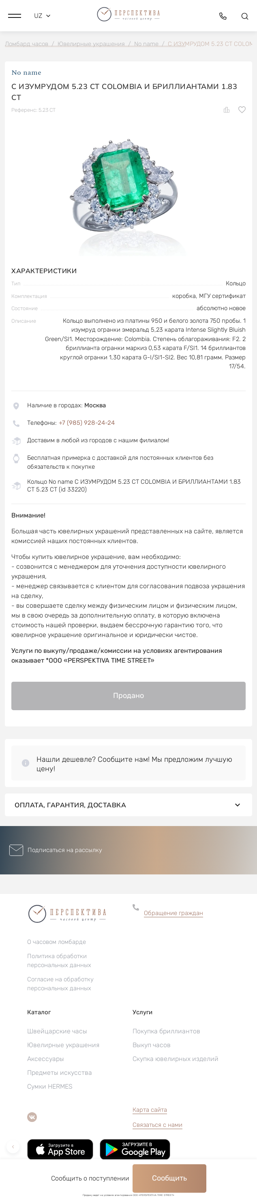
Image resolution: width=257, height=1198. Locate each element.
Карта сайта (150, 1109)
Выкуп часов (152, 1045)
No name (26, 72)
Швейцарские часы (57, 1031)
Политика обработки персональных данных (59, 960)
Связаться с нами (157, 1124)
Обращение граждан (173, 913)
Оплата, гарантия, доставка (128, 805)
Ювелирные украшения (63, 1045)
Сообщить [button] (169, 1178)
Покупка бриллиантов (166, 1031)
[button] (14, 16)
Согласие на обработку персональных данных (60, 984)
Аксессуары (45, 1059)
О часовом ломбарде (56, 942)
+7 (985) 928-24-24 (87, 422)
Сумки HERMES (50, 1086)
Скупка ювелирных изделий (175, 1059)
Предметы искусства (59, 1072)
